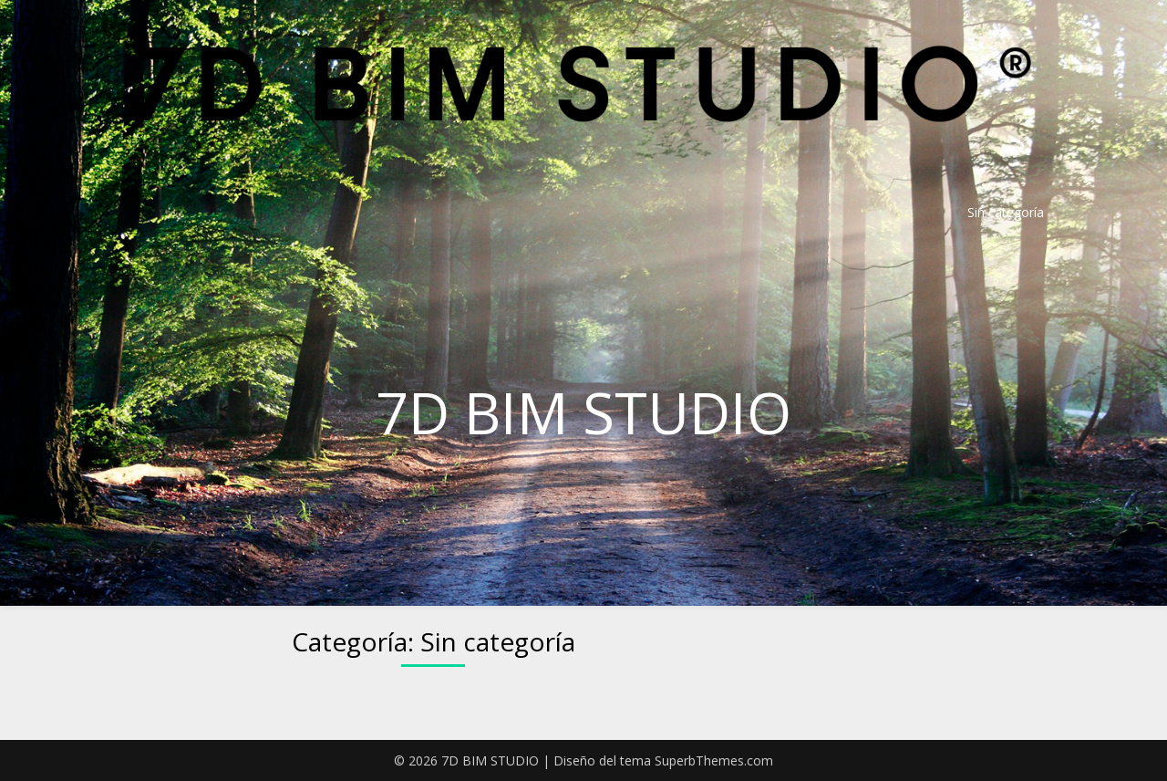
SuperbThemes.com (714, 760)
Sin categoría (1005, 212)
